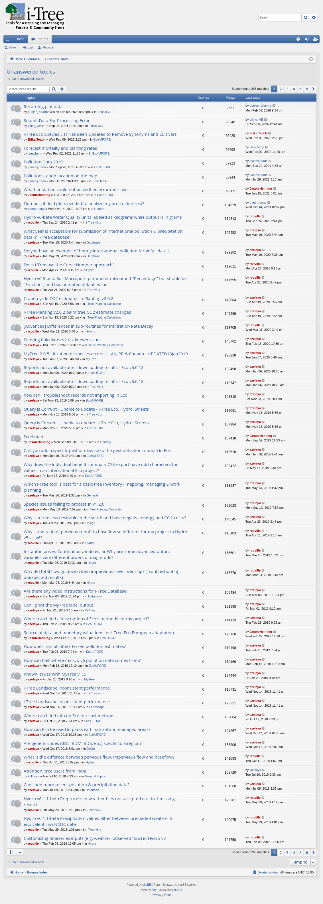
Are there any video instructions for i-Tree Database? (76, 591)
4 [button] (294, 89)
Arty (154, 889)
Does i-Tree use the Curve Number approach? (69, 264)
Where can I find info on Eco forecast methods (69, 715)
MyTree (91, 359)
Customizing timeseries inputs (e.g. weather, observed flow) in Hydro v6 (95, 838)
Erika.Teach (36, 139)
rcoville (33, 222)
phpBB (147, 884)
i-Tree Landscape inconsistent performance (67, 688)
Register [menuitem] (317, 40)
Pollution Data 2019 (43, 162)
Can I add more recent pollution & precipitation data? (76, 784)
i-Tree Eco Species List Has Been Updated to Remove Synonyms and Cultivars (100, 134)
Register (48, 47)
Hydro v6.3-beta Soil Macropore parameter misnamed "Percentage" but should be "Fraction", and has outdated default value (105, 281)
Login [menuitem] (308, 40)
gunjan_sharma (39, 111)
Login (30, 47)
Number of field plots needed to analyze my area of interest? (84, 203)
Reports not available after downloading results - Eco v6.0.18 (84, 367)
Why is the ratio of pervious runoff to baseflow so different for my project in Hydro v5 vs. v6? (105, 534)
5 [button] (300, 89)
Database (93, 242)
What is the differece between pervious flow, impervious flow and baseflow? (99, 757)
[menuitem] (298, 39)
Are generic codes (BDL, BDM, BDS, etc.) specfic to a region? (83, 743)
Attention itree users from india (55, 771)
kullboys (33, 776)
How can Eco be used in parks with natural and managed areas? (87, 729)
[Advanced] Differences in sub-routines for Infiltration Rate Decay (88, 326)
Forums (42, 39)
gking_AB (34, 125)
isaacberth (35, 153)
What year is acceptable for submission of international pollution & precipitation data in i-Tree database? (103, 234)
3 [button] (287, 89)
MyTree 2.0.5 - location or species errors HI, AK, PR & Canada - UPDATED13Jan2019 (106, 353)
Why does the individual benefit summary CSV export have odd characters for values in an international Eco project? (101, 467)
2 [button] (281, 89)
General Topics (95, 776)
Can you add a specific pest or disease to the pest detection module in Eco (97, 450)
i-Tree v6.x (96, 125)
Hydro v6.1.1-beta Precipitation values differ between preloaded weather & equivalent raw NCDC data (98, 821)
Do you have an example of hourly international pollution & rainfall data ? (96, 251)
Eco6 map (33, 436)
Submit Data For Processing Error (57, 120)
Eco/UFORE (106, 111)
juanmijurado (37, 167)
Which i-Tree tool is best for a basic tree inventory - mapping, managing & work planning (102, 487)
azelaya (33, 242)
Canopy (105, 442)
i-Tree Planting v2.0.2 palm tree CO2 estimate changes (77, 312)
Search (14, 47)
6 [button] (307, 89)
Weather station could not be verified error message (75, 189)
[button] (313, 89)
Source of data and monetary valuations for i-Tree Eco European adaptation (99, 632)
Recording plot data (43, 106)
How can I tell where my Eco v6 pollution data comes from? (82, 660)
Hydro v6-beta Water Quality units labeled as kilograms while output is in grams (103, 217)
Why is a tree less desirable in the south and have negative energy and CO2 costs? (105, 517)
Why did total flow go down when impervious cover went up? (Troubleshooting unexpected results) (102, 574)
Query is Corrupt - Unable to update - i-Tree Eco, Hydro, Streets (86, 409)
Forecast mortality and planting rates (60, 148)
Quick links (9, 40)
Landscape (97, 707)
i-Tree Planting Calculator (103, 303)
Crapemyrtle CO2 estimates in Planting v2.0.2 (68, 298)
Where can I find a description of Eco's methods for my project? (86, 618)
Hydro (90, 270)
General (99, 208)
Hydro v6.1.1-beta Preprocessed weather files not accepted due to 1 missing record (99, 801)
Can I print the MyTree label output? (59, 605)
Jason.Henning (39, 194)
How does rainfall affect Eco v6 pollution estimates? (75, 646)
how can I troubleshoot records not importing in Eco (75, 395)
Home (20, 39)
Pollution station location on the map (60, 176)
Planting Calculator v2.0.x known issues (62, 339)
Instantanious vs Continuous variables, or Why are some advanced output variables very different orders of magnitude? (97, 554)
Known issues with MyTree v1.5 (55, 674)
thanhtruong (36, 208)
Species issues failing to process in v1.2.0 (64, 504)
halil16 (178, 889)
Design (90, 523)
